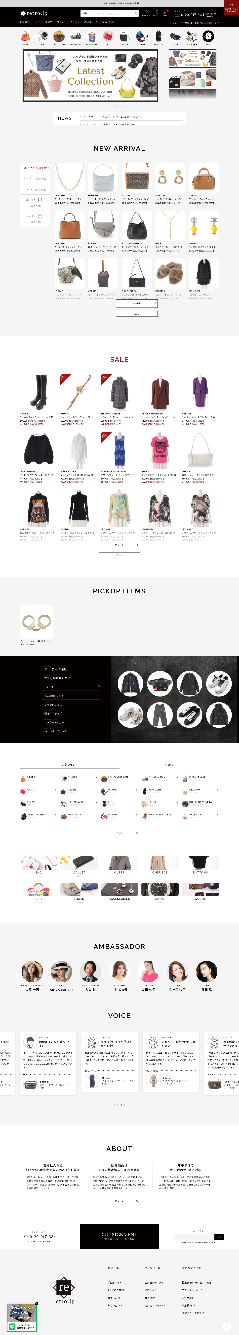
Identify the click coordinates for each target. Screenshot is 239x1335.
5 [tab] (124, 106)
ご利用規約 (188, 1297)
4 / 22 (36, 168)
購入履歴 (150, 1297)
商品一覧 (113, 1268)
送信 (219, 1236)
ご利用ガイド (90, 22)
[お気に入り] (146, 13)
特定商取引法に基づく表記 (197, 1282)
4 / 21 (35, 180)
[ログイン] (156, 13)
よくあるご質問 (116, 1290)
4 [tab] (124, 1105)
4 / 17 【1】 (35, 205)
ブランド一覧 (153, 1268)
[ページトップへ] (227, 1327)
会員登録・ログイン (155, 1282)
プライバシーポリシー (193, 1290)
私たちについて (191, 1268)
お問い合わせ (115, 1305)
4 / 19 (35, 191)
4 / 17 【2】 (35, 222)
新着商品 (24, 22)
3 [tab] (121, 1105)
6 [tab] (127, 106)
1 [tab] (111, 106)
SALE (37, 22)
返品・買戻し (108, 22)
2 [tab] (114, 106)
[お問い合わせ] (231, 7)
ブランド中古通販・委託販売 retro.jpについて (194, 22)
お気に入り (151, 1290)
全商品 (48, 22)
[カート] (165, 13)
